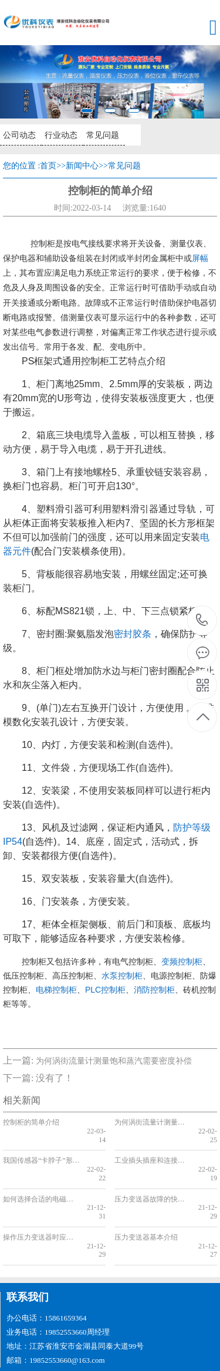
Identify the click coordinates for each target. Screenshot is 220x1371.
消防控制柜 (154, 989)
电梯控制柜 (56, 989)
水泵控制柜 (122, 975)
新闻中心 (82, 165)
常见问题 (100, 134)
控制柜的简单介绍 (31, 1122)
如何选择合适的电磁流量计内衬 (41, 1181)
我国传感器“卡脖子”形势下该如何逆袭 (41, 1152)
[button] (16, 82)
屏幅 (200, 258)
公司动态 (18, 134)
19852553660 (202, 620)
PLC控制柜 (105, 989)
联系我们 (27, 1262)
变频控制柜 (181, 961)
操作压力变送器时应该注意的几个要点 (41, 1211)
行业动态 (59, 134)
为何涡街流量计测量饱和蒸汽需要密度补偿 (114, 1061)
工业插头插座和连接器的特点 (152, 1152)
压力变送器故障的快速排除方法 (152, 1181)
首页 (48, 165)
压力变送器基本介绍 (146, 1211)
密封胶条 (132, 634)
